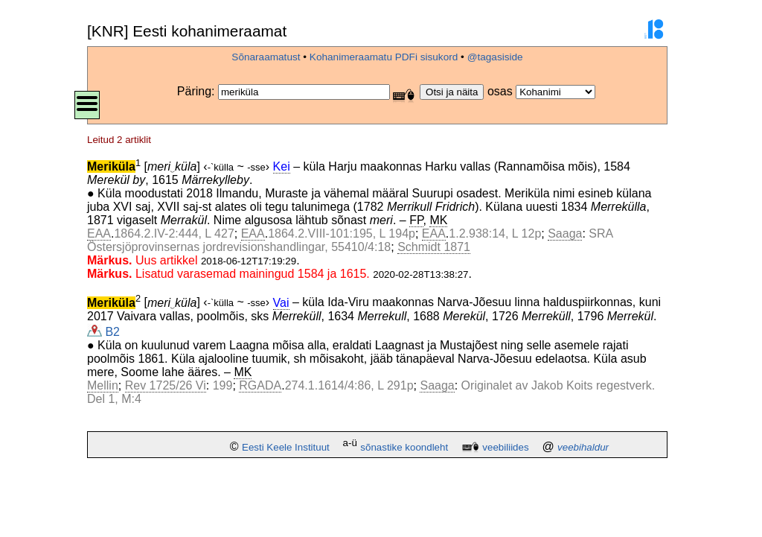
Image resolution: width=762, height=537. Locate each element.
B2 (103, 331)
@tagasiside (495, 57)
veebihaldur (583, 447)
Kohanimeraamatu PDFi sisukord (384, 57)
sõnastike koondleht (404, 447)
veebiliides (505, 447)
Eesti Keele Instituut (286, 447)
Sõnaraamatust (265, 57)
